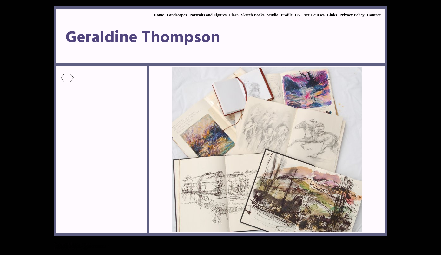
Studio (273, 15)
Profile (287, 15)
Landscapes (177, 15)
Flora (234, 15)
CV (298, 15)
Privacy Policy (352, 15)
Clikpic (82, 248)
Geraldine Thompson (142, 38)
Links (332, 15)
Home (159, 15)
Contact (374, 15)
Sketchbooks (95, 246)
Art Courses (313, 15)
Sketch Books (253, 15)
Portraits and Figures (208, 15)
